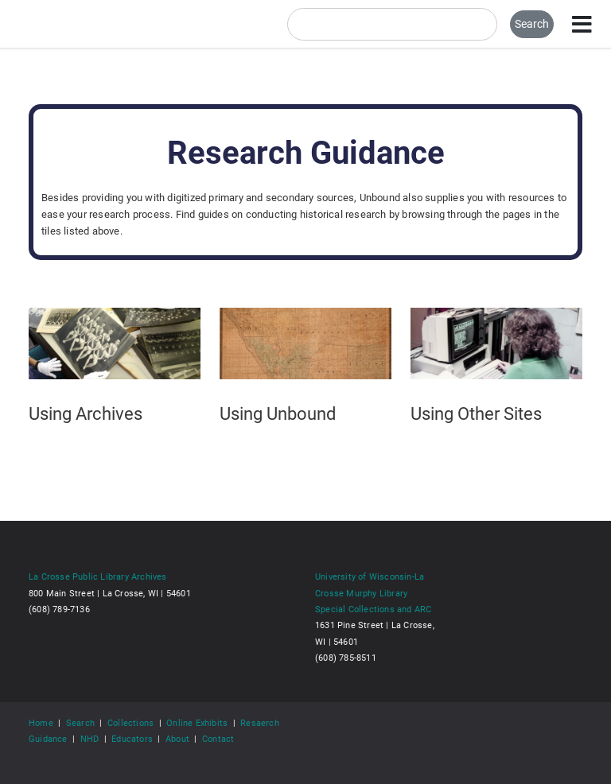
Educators (132, 738)
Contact (218, 738)
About (177, 738)
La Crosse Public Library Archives (98, 576)
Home (41, 722)
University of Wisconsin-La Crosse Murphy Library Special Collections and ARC (373, 593)
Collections (130, 722)
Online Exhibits (197, 722)
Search (80, 722)
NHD (89, 738)
